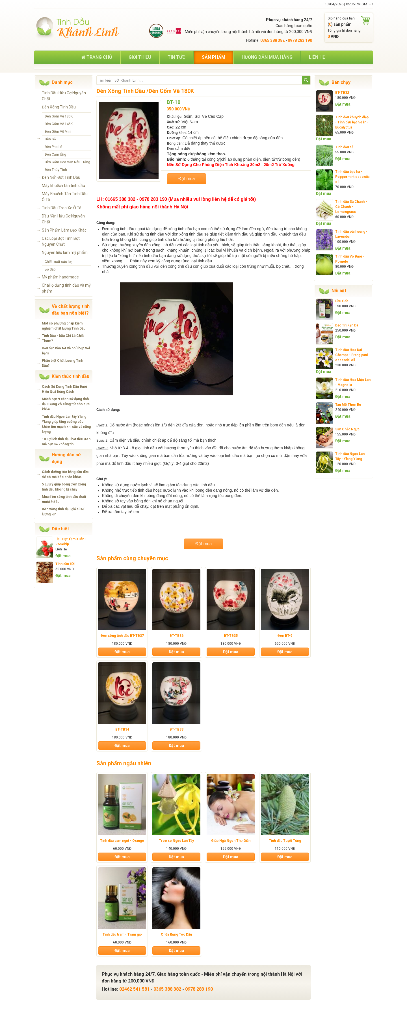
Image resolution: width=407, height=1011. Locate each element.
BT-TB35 (231, 636)
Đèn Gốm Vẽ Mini (58, 132)
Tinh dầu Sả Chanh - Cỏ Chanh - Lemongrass (351, 207)
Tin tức (176, 57)
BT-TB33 (176, 729)
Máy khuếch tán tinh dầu (63, 185)
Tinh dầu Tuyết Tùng (285, 841)
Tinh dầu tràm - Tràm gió (122, 934)
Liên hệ (317, 57)
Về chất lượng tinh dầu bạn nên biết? (71, 310)
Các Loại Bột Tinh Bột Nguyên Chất (61, 241)
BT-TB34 (122, 729)
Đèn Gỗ (50, 139)
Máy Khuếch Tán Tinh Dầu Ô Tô (65, 196)
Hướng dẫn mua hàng (267, 57)
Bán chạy (341, 82)
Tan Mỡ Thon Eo (348, 405)
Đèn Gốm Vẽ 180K (59, 116)
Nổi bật (339, 290)
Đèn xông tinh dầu (118, 228)
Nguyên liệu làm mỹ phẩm (65, 252)
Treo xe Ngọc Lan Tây (176, 841)
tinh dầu (185, 228)
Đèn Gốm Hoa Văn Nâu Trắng (67, 162)
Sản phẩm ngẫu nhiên (123, 763)
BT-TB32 (342, 93)
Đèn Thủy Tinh (56, 170)
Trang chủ (96, 57)
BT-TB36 (176, 636)
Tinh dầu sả (344, 147)
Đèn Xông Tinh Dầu (59, 107)
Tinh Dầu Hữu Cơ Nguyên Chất (64, 96)
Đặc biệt (60, 528)
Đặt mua (63, 556)
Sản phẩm (213, 57)
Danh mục (62, 82)
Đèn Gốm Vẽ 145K (59, 124)
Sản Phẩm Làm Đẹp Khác (64, 230)
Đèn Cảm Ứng (55, 154)
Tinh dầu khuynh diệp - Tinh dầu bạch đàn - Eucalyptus (352, 122)
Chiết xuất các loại (59, 262)
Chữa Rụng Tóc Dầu (176, 934)
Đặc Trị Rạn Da (346, 325)
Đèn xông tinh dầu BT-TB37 (122, 636)
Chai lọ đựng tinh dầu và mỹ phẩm (66, 288)
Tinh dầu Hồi (65, 564)
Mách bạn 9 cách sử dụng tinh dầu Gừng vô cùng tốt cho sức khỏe (66, 404)
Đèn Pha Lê (53, 147)
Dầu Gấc (341, 301)
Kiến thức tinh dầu (70, 376)
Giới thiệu (140, 57)
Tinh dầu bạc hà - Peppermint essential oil (352, 177)
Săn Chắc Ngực (347, 429)
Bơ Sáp (50, 269)
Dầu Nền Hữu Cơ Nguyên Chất (63, 219)
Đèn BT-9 (285, 636)
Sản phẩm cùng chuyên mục (132, 558)
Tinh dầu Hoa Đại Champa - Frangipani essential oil (351, 355)
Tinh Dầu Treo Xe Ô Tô (61, 208)
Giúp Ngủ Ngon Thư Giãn (230, 841)
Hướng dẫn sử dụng (66, 458)
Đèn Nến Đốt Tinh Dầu (61, 177)
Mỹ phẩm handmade (60, 277)
